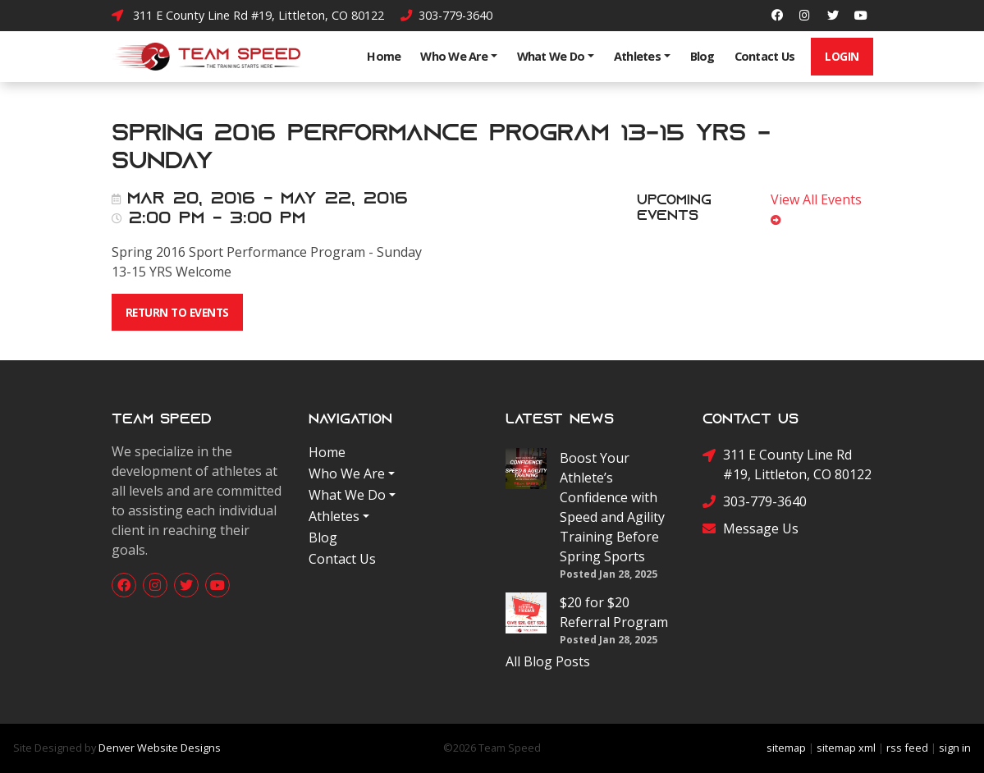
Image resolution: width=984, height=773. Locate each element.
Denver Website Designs (159, 747)
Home (383, 56)
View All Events (819, 208)
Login (842, 56)
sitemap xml (846, 747)
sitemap (786, 747)
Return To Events (177, 312)
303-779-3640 (446, 15)
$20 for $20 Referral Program (614, 612)
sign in (955, 747)
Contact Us (765, 56)
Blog (702, 56)
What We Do (551, 56)
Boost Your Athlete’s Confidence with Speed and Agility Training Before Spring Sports (612, 507)
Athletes (637, 56)
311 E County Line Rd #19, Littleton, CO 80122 (248, 15)
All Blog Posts (548, 661)
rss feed (907, 747)
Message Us (751, 528)
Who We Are (453, 56)
